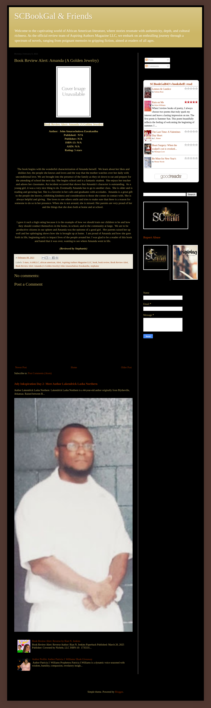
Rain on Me (158, 102)
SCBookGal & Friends (53, 16)
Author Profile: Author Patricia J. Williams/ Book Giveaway (62, 659)
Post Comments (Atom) (40, 373)
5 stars (26, 262)
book (95, 262)
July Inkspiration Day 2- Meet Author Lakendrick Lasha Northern (55, 384)
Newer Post (21, 367)
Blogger (119, 692)
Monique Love (159, 152)
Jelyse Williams (160, 105)
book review (103, 262)
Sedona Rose (159, 92)
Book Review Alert (119, 262)
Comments (152, 66)
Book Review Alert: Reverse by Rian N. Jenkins (56, 641)
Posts (149, 60)
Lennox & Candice (161, 89)
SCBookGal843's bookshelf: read (171, 84)
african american (47, 262)
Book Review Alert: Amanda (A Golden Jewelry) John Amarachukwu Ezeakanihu (52, 266)
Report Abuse (151, 237)
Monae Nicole (159, 162)
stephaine (95, 266)
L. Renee (157, 138)
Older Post (126, 367)
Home (74, 367)
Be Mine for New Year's (164, 158)
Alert (58, 262)
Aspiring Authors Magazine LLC (77, 262)
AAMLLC (34, 262)
